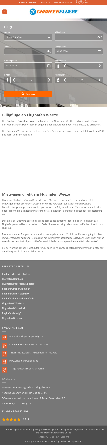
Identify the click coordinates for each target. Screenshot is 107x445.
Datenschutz (62, 437)
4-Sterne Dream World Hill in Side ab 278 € (24, 392)
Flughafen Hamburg (12, 278)
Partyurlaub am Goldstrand (23, 360)
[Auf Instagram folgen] (81, 2)
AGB (52, 437)
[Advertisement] (53, 166)
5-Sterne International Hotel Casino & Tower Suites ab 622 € (33, 398)
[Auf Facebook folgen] (77, 2)
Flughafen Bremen (12, 318)
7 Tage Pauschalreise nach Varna (26, 368)
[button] (4, 11)
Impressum (43, 437)
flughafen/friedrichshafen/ (16, 274)
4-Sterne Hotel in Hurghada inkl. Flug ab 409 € (26, 387)
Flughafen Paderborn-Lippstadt (18, 283)
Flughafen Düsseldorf (13, 308)
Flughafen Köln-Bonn (13, 303)
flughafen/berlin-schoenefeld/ (18, 298)
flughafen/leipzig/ (11, 313)
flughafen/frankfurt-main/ (16, 288)
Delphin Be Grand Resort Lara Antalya (29, 344)
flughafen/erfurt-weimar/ (15, 293)
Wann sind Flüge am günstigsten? (26, 336)
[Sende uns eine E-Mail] (85, 2)
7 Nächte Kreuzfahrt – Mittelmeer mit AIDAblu (33, 352)
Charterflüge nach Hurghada (17, 403)
